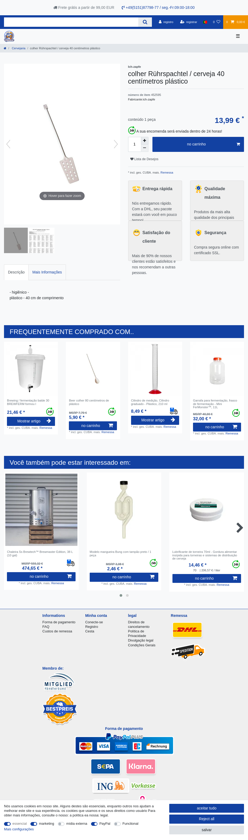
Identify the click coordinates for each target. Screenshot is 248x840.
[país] (205, 22)
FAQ (45, 627)
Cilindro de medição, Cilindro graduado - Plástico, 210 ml (150, 402)
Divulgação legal (140, 640)
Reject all (206, 819)
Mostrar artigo (34, 421)
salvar (206, 830)
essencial (20, 824)
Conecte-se (94, 622)
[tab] (16, 272)
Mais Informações (47, 272)
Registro (91, 627)
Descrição (16, 272)
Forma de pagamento (59, 622)
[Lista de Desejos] (216, 22)
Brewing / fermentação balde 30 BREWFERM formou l (28, 402)
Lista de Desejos (144, 159)
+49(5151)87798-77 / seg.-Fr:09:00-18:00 (158, 7)
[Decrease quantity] (144, 148)
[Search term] (71, 22)
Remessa (166, 172)
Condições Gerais (142, 645)
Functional (131, 824)
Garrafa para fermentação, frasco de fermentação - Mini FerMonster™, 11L (215, 404)
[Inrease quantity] (144, 140)
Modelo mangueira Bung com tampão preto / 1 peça (120, 553)
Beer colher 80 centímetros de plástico (89, 402)
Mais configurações (19, 829)
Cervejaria (18, 48)
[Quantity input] (134, 144)
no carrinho (213, 144)
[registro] (166, 22)
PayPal (104, 824)
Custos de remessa (57, 631)
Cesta (89, 631)
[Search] (145, 22)
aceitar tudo (206, 808)
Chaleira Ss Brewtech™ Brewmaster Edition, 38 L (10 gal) (40, 553)
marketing (46, 824)
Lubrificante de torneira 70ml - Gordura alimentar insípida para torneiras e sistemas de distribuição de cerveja (204, 555)
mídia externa (76, 824)
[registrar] (188, 22)
